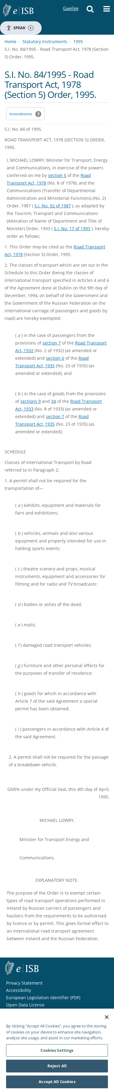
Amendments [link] (20, 113)
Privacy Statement (24, 983)
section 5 (57, 175)
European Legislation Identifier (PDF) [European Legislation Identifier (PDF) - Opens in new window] (43, 997)
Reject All (57, 1068)
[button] (90, 10)
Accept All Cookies (57, 1083)
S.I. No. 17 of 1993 (72, 228)
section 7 (52, 343)
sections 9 (30, 401)
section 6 (55, 358)
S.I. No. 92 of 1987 (52, 206)
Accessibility (18, 990)
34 (53, 401)
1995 (78, 41)
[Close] (106, 1019)
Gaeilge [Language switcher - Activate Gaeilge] (70, 2)
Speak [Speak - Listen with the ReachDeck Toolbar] (19, 28)
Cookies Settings (56, 1052)
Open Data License (25, 1005)
